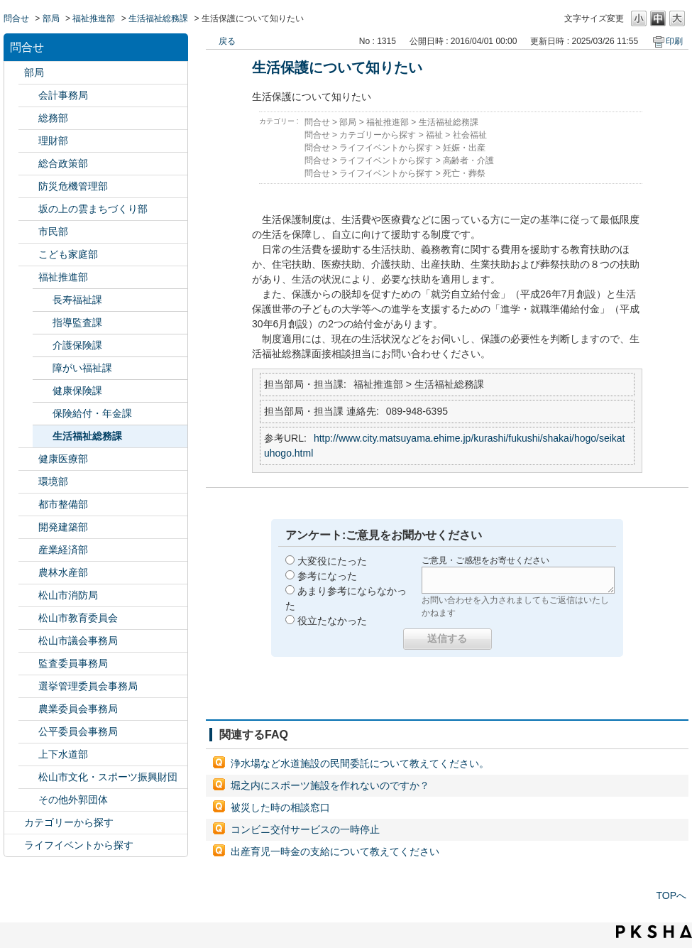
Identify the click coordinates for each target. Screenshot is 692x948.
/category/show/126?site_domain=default (28, 163)
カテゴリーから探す (69, 822)
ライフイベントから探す (78, 845)
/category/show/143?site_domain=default (28, 640)
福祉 (434, 135)
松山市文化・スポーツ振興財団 (107, 777)
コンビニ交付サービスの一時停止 (305, 829)
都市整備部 (63, 504)
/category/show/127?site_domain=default (28, 141)
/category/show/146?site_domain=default (28, 663)
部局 (51, 18)
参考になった (327, 576)
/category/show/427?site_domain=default (28, 572)
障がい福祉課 (82, 368)
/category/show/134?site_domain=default (28, 777)
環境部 (53, 481)
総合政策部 (63, 163)
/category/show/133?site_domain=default (28, 481)
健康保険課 (77, 390)
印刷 (674, 41)
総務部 (53, 118)
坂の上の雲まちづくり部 (93, 208)
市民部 (53, 231)
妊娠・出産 (464, 148)
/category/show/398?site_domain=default (28, 209)
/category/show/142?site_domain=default (28, 618)
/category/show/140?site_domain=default (28, 595)
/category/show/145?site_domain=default (28, 731)
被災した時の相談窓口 (280, 807)
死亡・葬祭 (464, 173)
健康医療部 (63, 458)
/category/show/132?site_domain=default (28, 459)
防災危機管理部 (73, 186)
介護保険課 (77, 345)
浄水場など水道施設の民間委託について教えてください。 (360, 763)
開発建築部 (63, 527)
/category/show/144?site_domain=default (28, 754)
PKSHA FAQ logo (654, 931)
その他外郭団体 (73, 799)
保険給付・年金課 (92, 413)
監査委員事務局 (73, 663)
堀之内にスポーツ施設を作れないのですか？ (330, 785)
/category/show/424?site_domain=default (28, 186)
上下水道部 (63, 754)
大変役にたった (332, 561)
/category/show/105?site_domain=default (14, 845)
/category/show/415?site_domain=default (28, 254)
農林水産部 (63, 572)
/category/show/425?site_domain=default (28, 527)
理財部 (53, 140)
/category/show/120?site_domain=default (28, 95)
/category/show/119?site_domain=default (14, 72)
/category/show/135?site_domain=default (28, 504)
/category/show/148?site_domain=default (28, 686)
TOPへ (671, 895)
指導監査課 (77, 322)
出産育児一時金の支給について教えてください (335, 851)
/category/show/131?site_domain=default (28, 799)
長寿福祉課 (77, 299)
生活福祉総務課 (158, 18)
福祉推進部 (93, 18)
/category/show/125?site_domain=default (28, 118)
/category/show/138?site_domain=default (28, 550)
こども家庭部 (68, 254)
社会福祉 (470, 135)
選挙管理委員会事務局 (88, 686)
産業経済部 (63, 549)
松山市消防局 (68, 595)
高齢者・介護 (468, 160)
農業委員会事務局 (78, 708)
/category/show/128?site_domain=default (28, 231)
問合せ (16, 18)
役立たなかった (332, 620)
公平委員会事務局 (78, 731)
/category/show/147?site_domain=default (28, 709)
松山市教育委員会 (78, 617)
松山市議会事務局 (78, 640)
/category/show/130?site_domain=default (28, 277)
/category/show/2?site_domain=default (14, 822)
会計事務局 (63, 95)
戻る (227, 41)
